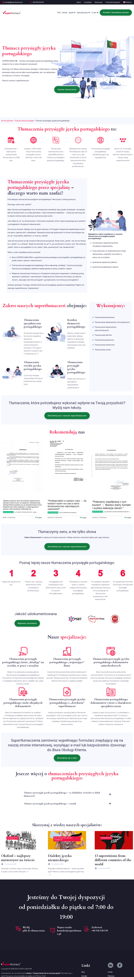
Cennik (64, 12)
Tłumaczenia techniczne (105, 345)
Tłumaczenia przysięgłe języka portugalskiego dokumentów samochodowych (111, 662)
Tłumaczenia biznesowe (104, 317)
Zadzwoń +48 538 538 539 (99, 929)
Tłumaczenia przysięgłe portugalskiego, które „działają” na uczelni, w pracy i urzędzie (23, 662)
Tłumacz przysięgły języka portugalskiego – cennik (50, 803)
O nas (95, 12)
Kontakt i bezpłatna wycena (116, 12)
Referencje (98, 2)
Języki (72, 12)
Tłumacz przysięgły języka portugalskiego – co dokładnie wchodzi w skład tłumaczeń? (62, 794)
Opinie (79, 2)
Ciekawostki (12, 838)
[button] (67, 89)
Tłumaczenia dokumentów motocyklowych (112, 322)
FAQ (59, 12)
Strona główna (7, 121)
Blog (83, 972)
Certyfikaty (88, 2)
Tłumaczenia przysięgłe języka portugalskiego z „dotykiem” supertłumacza (67, 703)
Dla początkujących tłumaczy (63, 839)
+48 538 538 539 (38, 2)
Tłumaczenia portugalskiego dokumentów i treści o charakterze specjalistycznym (110, 703)
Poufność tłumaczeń (113, 2)
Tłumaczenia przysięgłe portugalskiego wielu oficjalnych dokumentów (23, 703)
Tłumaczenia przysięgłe (24, 121)
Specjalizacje (83, 12)
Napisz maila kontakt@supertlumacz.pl (69, 930)
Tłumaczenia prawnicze (104, 340)
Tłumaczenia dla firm (103, 335)
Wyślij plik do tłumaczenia (34, 929)
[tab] (67, 794)
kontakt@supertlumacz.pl (13, 2)
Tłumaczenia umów (103, 350)
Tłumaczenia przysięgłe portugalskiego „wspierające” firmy (66, 662)
